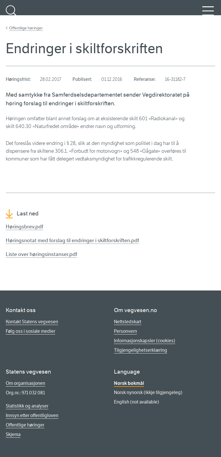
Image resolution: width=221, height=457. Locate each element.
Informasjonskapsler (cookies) (144, 340)
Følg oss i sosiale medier (30, 331)
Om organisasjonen (25, 383)
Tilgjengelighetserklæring (140, 350)
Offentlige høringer (26, 27)
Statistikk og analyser (27, 406)
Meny (208, 14)
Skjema (13, 434)
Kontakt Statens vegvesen (32, 321)
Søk (11, 14)
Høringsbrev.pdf (24, 226)
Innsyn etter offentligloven (32, 415)
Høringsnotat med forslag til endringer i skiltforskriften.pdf (72, 240)
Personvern (125, 331)
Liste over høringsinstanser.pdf (41, 254)
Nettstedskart (127, 321)
